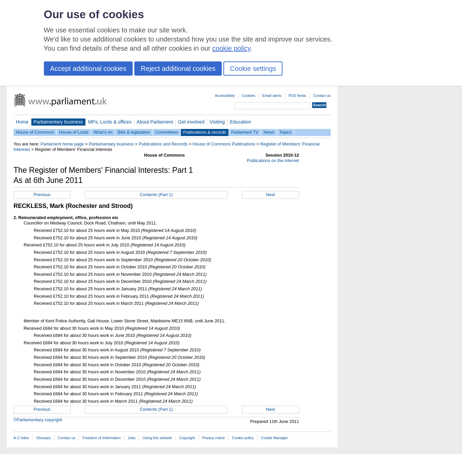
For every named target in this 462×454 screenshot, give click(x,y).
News (269, 132)
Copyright (187, 438)
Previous (42, 194)
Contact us (322, 96)
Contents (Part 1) (156, 194)
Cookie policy (243, 438)
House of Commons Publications (224, 143)
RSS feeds (297, 96)
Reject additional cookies (178, 68)
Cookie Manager (274, 438)
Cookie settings (253, 68)
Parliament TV (245, 132)
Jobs (131, 438)
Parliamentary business (58, 122)
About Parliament (155, 122)
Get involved (191, 122)
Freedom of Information (101, 438)
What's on (103, 132)
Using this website (157, 438)
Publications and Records (163, 143)
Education (240, 122)
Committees (166, 132)
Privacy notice (213, 438)
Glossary (43, 438)
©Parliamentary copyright (37, 419)
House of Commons (35, 132)
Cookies (248, 96)
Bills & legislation (133, 132)
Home (22, 122)
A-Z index (21, 438)
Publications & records (204, 132)
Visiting (217, 122)
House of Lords (73, 132)
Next (270, 194)
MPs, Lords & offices (110, 122)
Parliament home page (62, 143)
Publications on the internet (273, 160)
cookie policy (231, 48)
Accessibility (225, 96)
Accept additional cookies (88, 68)
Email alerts (271, 96)
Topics (285, 132)
